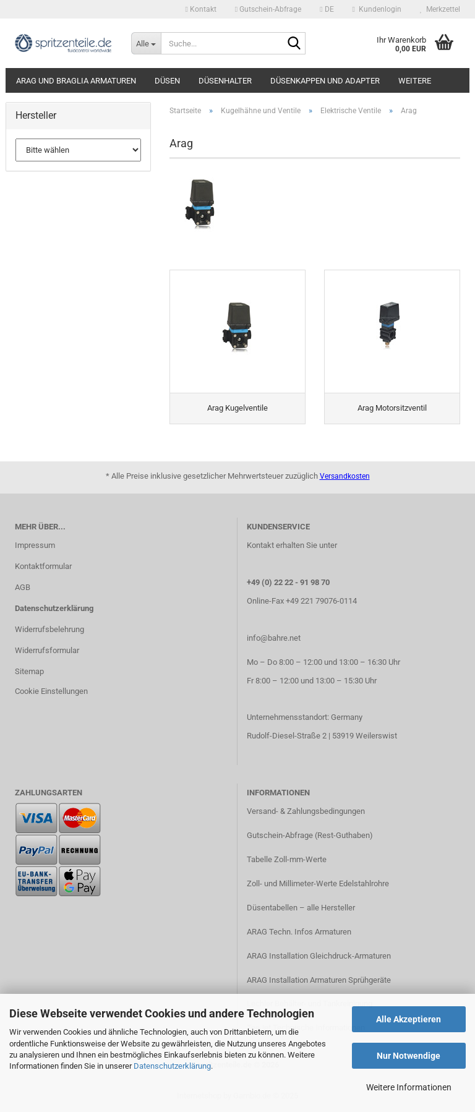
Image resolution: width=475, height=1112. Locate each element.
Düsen (167, 80)
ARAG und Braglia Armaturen (76, 80)
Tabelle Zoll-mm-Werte (287, 859)
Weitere (414, 80)
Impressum (35, 545)
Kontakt (200, 9)
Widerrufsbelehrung (49, 629)
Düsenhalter (225, 80)
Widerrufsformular (47, 650)
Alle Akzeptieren (408, 1019)
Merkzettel (440, 9)
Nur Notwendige (408, 1056)
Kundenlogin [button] (377, 9)
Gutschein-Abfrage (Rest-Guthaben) (310, 835)
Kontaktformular (43, 566)
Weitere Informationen (408, 1087)
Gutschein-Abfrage (268, 9)
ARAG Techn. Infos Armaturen (299, 931)
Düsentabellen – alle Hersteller (301, 907)
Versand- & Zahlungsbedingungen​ (306, 811)
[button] (326, 9)
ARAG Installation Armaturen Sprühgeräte (319, 980)
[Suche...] (146, 43)
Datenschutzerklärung (172, 1066)
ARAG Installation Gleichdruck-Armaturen (319, 955)
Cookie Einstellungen (51, 691)
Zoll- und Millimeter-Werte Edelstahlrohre (318, 883)
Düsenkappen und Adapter (325, 80)
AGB (22, 587)
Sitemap (29, 671)
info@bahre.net (274, 638)
